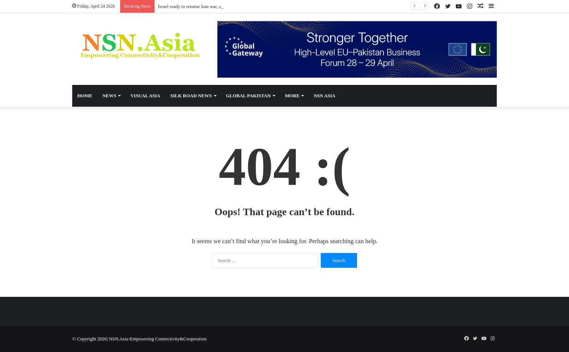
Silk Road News (191, 95)
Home (84, 95)
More (292, 95)
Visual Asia (145, 95)
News (109, 95)
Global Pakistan (248, 95)
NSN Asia (324, 95)
